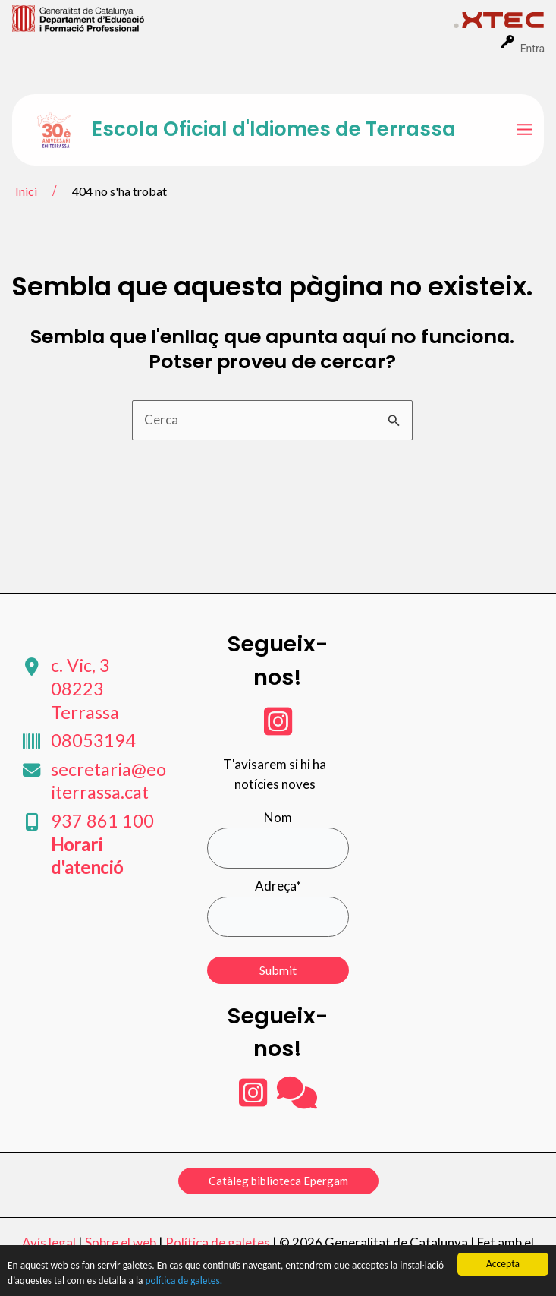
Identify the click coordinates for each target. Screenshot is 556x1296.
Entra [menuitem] (532, 49)
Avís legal (49, 1242)
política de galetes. (186, 1282)
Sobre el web (120, 1242)
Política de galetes (217, 1242)
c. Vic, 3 (85, 688)
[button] (278, 1181)
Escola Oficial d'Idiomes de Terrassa (274, 129)
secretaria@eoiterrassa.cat (108, 780)
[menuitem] (233, 17)
